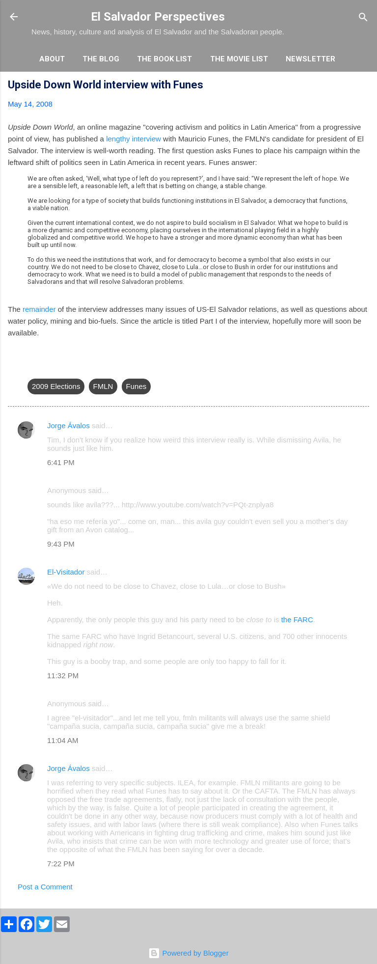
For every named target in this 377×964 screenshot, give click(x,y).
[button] (363, 86)
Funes (136, 386)
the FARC (297, 619)
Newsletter (310, 59)
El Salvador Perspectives (158, 17)
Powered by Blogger (188, 953)
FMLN (103, 386)
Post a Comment (45, 886)
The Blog (100, 59)
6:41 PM (61, 462)
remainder (39, 309)
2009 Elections (56, 386)
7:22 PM (61, 863)
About (52, 59)
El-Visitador (65, 572)
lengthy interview (133, 139)
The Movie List (239, 59)
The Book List (164, 59)
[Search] (363, 18)
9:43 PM (61, 544)
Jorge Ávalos (68, 425)
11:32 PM (63, 675)
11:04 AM (62, 740)
